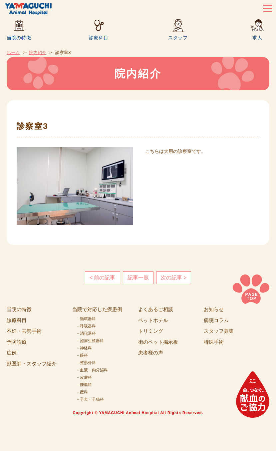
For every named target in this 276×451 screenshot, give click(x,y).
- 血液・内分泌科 (92, 370)
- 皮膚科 (84, 377)
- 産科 (82, 392)
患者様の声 (150, 352)
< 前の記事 (103, 277)
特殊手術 (214, 342)
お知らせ (214, 309)
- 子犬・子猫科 (90, 399)
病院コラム (216, 320)
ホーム (13, 52)
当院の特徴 (19, 37)
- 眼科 (82, 355)
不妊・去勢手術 (24, 331)
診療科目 (99, 37)
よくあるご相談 (155, 309)
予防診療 (17, 342)
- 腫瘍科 (84, 384)
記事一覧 (138, 277)
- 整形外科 (86, 362)
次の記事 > (174, 277)
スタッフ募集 (219, 331)
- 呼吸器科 (86, 326)
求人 (257, 37)
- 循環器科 (86, 318)
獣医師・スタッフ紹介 (32, 363)
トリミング (150, 331)
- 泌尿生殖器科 (90, 340)
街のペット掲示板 (158, 342)
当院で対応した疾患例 (97, 309)
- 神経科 (84, 348)
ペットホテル (153, 320)
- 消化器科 (86, 333)
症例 (12, 352)
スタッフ (178, 37)
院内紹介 (37, 52)
